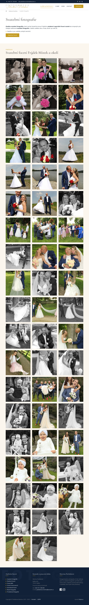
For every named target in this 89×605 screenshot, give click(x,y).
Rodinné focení (11, 581)
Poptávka (79, 6)
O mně (57, 6)
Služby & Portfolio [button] (46, 6)
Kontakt (69, 6)
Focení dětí (10, 583)
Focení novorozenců (12, 585)
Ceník (63, 6)
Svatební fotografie (12, 579)
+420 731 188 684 (11, 1)
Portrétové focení (12, 587)
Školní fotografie (11, 589)
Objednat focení (12, 35)
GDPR (39, 599)
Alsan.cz (81, 599)
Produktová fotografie (13, 592)
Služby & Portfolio (13, 11)
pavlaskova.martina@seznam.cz (27, 1)
